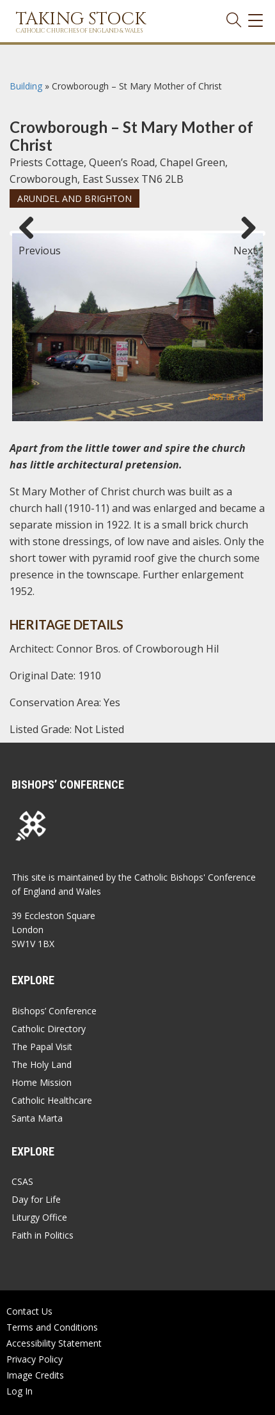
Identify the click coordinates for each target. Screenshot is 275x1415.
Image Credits (35, 1375)
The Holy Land (42, 1064)
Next (244, 245)
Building (26, 86)
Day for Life (36, 1199)
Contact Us (29, 1311)
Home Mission (42, 1082)
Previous (31, 245)
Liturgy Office (39, 1217)
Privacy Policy (34, 1359)
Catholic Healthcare (52, 1100)
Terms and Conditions (52, 1327)
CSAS (22, 1181)
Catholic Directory (49, 1029)
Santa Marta (37, 1118)
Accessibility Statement (54, 1343)
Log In (19, 1391)
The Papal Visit (42, 1046)
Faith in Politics (43, 1235)
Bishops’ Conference (54, 1011)
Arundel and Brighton (74, 198)
